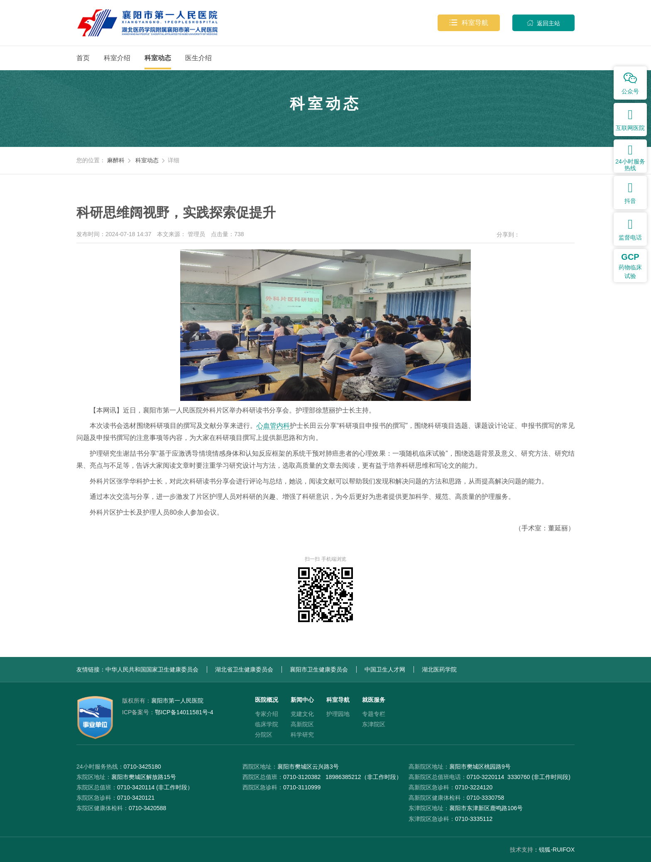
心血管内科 (273, 425)
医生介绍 (198, 57)
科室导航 (468, 23)
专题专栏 (373, 714)
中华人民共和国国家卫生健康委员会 (151, 669)
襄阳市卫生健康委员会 (319, 669)
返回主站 (543, 23)
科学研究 (302, 734)
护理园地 (338, 714)
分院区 (263, 734)
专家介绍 (266, 714)
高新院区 (302, 724)
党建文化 (302, 714)
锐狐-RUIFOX (557, 849)
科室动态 (157, 57)
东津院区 (373, 724)
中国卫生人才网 (385, 669)
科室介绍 (117, 57)
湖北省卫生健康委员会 (244, 669)
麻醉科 (116, 160)
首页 (83, 57)
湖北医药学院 (439, 669)
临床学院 (266, 724)
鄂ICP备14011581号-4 (167, 712)
